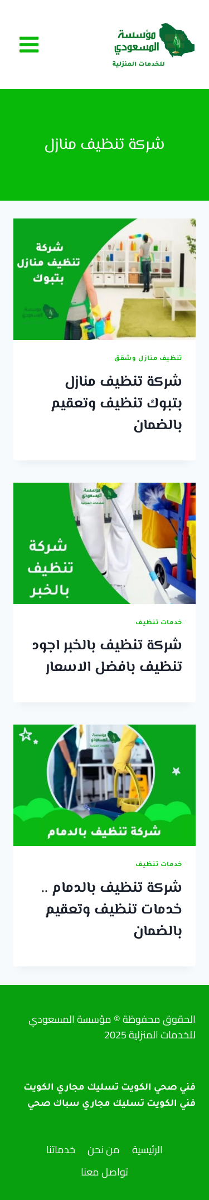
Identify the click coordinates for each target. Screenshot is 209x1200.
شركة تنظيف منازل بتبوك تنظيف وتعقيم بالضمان (116, 404)
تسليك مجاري (113, 1104)
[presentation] (104, 279)
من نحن (104, 1149)
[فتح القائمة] (29, 44)
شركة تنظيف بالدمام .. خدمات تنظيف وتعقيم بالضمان (111, 910)
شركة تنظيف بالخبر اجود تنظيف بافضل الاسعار (107, 657)
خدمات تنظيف (158, 623)
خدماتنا (60, 1149)
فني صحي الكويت (158, 1088)
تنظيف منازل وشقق (148, 359)
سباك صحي (53, 1104)
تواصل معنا (104, 1172)
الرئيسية (147, 1149)
